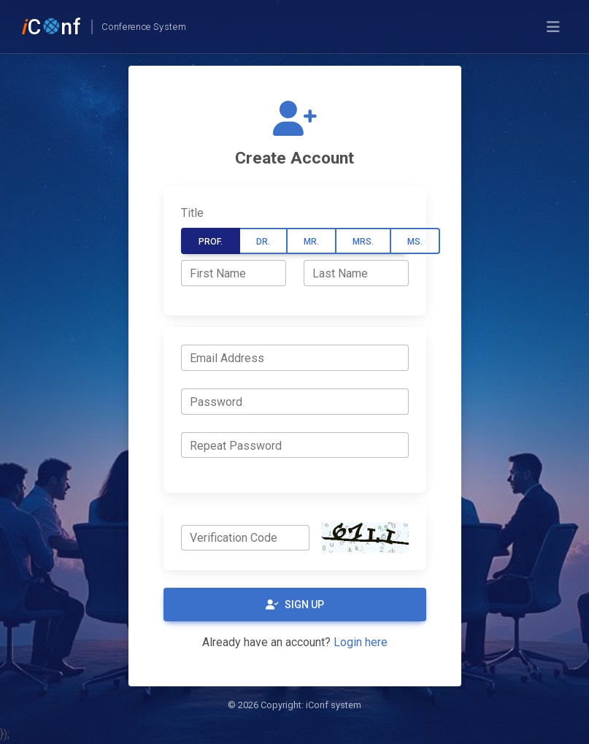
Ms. (415, 242)
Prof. (211, 242)
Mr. (311, 242)
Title (192, 213)
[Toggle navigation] (553, 27)
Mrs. (363, 242)
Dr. (263, 242)
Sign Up (295, 604)
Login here (361, 642)
